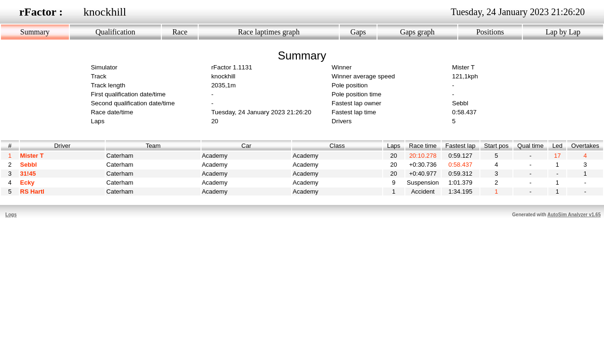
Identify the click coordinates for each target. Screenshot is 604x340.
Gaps (358, 32)
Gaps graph (417, 32)
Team (153, 145)
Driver (62, 145)
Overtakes (585, 145)
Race (179, 32)
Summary (35, 32)
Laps (394, 145)
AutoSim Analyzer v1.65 (574, 214)
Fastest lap (460, 145)
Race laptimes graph (269, 32)
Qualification (115, 32)
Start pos (496, 145)
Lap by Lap (562, 32)
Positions (490, 32)
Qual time (530, 145)
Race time (423, 145)
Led (557, 145)
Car (247, 145)
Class (337, 145)
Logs (11, 214)
